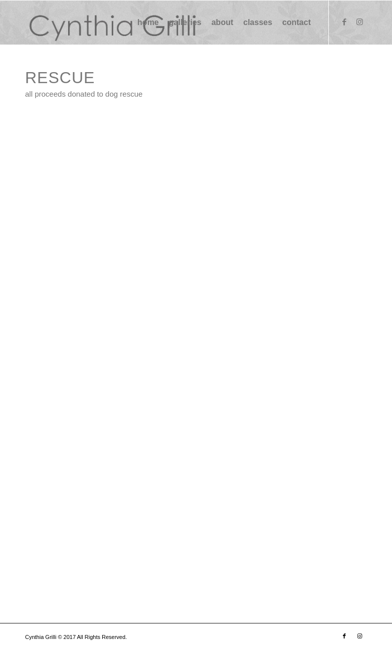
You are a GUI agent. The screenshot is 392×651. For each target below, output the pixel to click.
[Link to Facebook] (344, 22)
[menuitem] (148, 23)
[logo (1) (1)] (111, 23)
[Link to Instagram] (359, 22)
